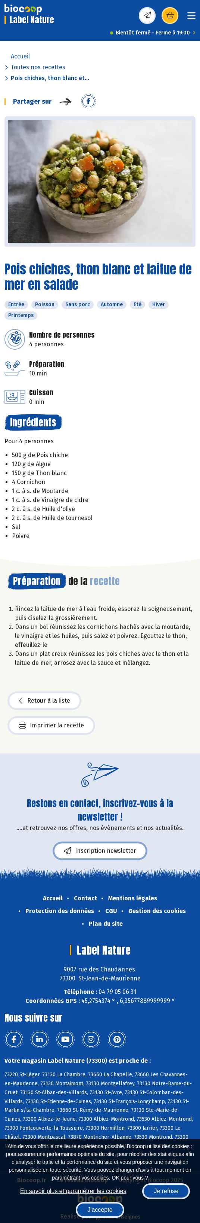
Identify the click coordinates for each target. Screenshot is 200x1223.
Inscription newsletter (100, 851)
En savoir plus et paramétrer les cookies (73, 1191)
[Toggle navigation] (191, 18)
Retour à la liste (44, 701)
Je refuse (166, 1191)
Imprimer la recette (51, 725)
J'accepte (99, 1210)
